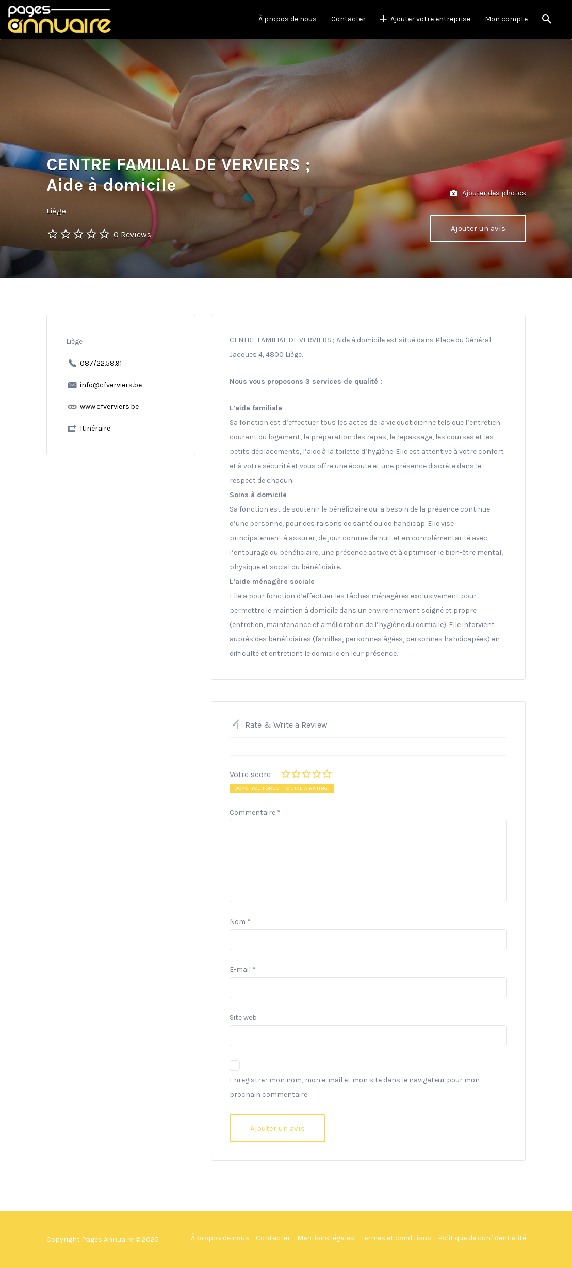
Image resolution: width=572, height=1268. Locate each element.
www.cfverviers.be (109, 406)
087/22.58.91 (101, 363)
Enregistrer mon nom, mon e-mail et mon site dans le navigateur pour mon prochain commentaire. (355, 1087)
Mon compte (506, 18)
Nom (240, 921)
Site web (243, 1017)
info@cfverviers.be (111, 385)
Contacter (348, 18)
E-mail (243, 969)
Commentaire (255, 812)
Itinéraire (95, 428)
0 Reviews (132, 234)
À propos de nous (287, 18)
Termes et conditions (396, 1237)
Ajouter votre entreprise (430, 18)
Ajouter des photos (488, 194)
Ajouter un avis (478, 228)
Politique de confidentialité (482, 1237)
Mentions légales (325, 1237)
